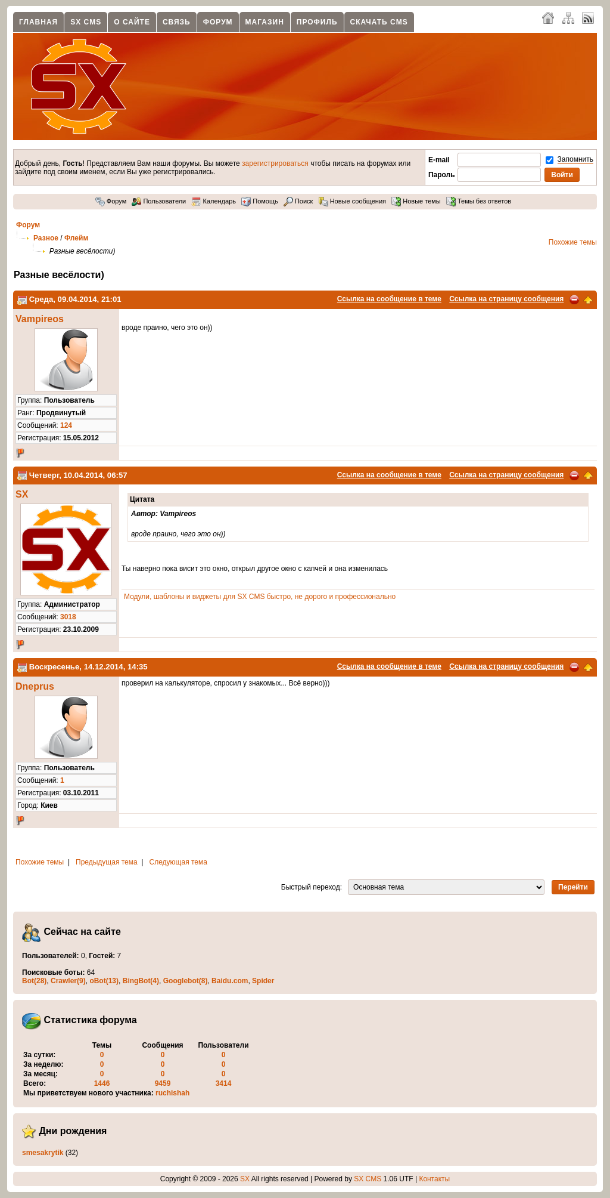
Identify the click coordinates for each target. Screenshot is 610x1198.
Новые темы (416, 201)
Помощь (259, 201)
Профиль (317, 22)
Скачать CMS (379, 22)
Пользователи (159, 201)
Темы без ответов (478, 201)
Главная (38, 22)
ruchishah (172, 1093)
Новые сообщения (352, 201)
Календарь (213, 201)
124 (66, 425)
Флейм (76, 238)
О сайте (132, 22)
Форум (218, 22)
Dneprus (34, 686)
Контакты (434, 1179)
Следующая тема (178, 862)
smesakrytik (42, 1152)
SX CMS (85, 22)
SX (21, 494)
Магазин (264, 22)
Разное (45, 238)
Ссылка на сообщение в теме (389, 299)
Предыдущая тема (107, 862)
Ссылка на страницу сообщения (506, 299)
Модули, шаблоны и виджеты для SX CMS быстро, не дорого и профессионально (260, 596)
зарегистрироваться (275, 163)
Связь (177, 22)
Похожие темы (573, 242)
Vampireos (39, 319)
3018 (68, 617)
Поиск (298, 201)
